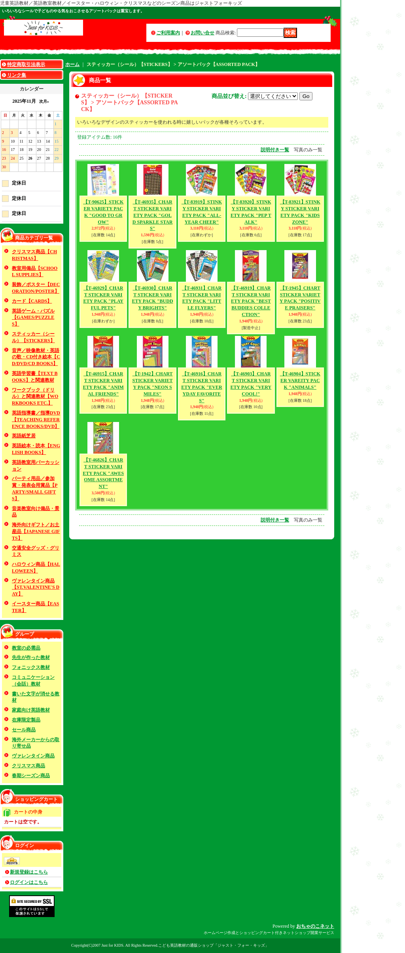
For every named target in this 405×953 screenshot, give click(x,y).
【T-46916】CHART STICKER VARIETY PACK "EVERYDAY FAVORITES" (201, 387)
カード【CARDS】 (32, 301)
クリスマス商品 (28, 765)
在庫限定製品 (26, 720)
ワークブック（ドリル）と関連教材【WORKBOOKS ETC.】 (35, 396)
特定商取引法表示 (26, 64)
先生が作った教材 (31, 657)
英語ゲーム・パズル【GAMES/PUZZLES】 (33, 317)
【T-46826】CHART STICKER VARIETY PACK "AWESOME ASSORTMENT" (103, 473)
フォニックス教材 (31, 667)
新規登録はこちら (29, 872)
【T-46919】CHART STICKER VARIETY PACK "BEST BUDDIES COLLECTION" (251, 301)
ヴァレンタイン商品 (33, 756)
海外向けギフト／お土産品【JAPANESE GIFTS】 (36, 531)
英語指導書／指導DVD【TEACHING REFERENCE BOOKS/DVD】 (36, 419)
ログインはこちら (29, 882)
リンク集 (16, 75)
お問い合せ (202, 33)
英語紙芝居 (24, 436)
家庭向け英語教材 (31, 710)
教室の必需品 (26, 648)
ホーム (72, 64)
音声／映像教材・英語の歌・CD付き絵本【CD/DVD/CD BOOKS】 (36, 357)
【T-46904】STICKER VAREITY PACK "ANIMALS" (300, 380)
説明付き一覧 (275, 150)
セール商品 (24, 730)
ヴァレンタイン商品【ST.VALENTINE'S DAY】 (35, 587)
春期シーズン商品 (31, 775)
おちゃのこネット (315, 926)
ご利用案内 (168, 33)
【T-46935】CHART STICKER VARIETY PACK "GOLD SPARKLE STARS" (152, 215)
